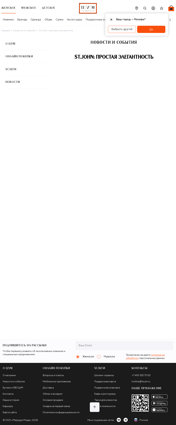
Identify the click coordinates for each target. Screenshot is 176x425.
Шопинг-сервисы (104, 375)
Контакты (8, 394)
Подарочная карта (105, 382)
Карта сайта (10, 412)
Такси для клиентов (105, 400)
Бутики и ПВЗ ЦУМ (13, 388)
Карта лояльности (105, 406)
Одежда (36, 19)
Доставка (48, 388)
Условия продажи (53, 400)
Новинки (8, 19)
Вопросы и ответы (53, 375)
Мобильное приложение (57, 382)
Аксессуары (74, 19)
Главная (5, 31)
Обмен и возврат (53, 394)
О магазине (9, 375)
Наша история (11, 400)
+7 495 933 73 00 (141, 375)
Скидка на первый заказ (56, 406)
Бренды (22, 19)
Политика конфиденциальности (61, 412)
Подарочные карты (98, 19)
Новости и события (24, 31)
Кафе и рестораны (105, 394)
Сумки (59, 19)
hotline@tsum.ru (141, 382)
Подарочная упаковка (107, 388)
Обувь (48, 19)
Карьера (8, 406)
